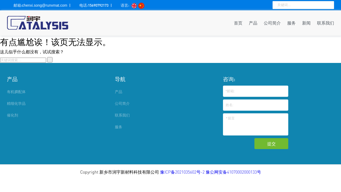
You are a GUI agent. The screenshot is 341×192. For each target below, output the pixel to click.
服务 (291, 23)
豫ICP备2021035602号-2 (183, 172)
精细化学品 (16, 103)
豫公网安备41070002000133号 (233, 172)
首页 (238, 23)
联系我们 (325, 23)
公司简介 (272, 23)
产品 (253, 23)
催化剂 (12, 115)
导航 (120, 79)
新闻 (306, 23)
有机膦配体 (16, 91)
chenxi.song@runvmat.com (44, 5)
